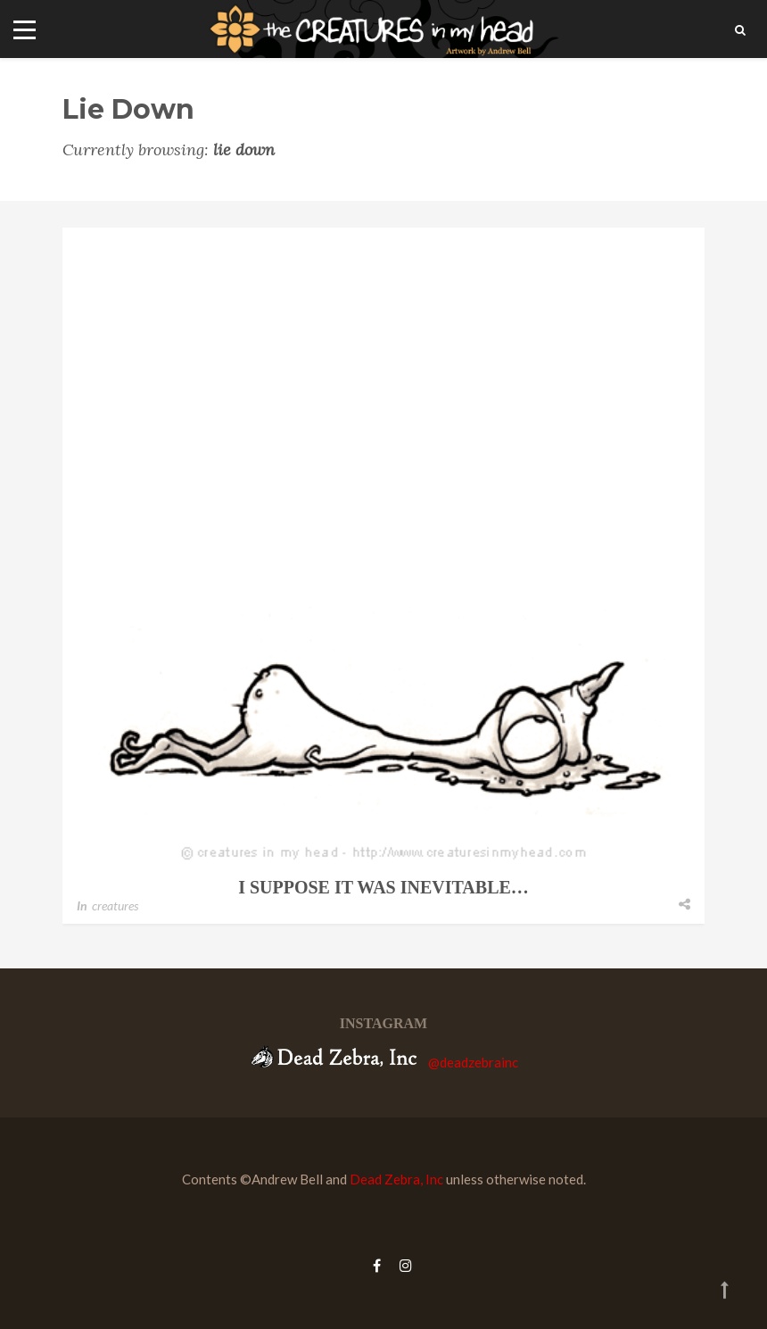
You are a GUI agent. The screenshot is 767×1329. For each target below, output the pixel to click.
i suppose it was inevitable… (383, 887)
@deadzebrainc (473, 1062)
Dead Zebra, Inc (396, 1179)
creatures (115, 905)
